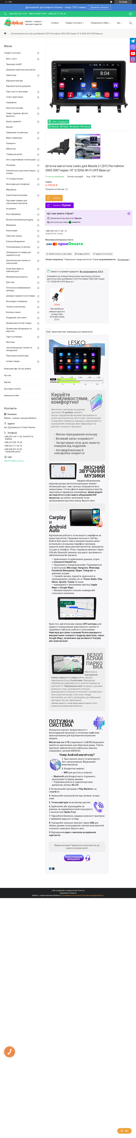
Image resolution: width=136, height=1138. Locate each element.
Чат (124, 1131)
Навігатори (11, 75)
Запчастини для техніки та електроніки (18, 261)
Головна (55, 23)
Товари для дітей (14, 154)
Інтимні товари (13, 361)
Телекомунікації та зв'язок (18, 247)
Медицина (11, 225)
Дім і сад (10, 282)
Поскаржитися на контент (71, 895)
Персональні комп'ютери (17, 356)
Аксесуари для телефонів (17, 184)
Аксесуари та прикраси (16, 301)
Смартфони (11, 102)
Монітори (10, 342)
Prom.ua (81, 890)
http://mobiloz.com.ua (13, 461)
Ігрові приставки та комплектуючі (15, 270)
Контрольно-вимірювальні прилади (18, 289)
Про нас (7, 375)
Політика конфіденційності (93, 895)
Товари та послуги (73, 23)
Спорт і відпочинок (14, 97)
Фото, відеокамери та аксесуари (21, 160)
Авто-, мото (11, 59)
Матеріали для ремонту (17, 277)
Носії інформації (13, 214)
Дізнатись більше (99, 7)
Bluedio (9, 127)
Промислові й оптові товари (18, 323)
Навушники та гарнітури (17, 132)
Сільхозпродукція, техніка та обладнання (19, 349)
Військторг (11, 149)
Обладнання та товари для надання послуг (18, 253)
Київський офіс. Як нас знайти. (17, 369)
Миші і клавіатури (14, 138)
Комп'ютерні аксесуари (16, 195)
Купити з (62, 205)
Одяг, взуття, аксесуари (17, 91)
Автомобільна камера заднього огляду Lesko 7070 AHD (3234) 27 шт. (57, 314)
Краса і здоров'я (13, 121)
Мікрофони (11, 190)
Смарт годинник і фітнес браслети (17, 114)
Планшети (10, 143)
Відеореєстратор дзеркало (18, 86)
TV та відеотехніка (14, 179)
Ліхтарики (10, 165)
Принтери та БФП (14, 64)
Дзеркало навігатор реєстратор (20, 70)
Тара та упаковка (14, 337)
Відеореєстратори (14, 81)
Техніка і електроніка (15, 307)
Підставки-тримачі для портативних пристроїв (16, 201)
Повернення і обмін (99, 23)
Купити (56, 198)
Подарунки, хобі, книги (16, 317)
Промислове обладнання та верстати (19, 330)
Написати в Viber (11, 395)
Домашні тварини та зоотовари (20, 296)
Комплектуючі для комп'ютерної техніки (21, 172)
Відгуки (7, 382)
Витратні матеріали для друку (19, 220)
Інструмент (11, 209)
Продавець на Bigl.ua (68, 893)
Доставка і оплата (12, 389)
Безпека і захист (13, 312)
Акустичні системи (14, 108)
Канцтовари (11, 230)
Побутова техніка (14, 236)
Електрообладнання (15, 241)
